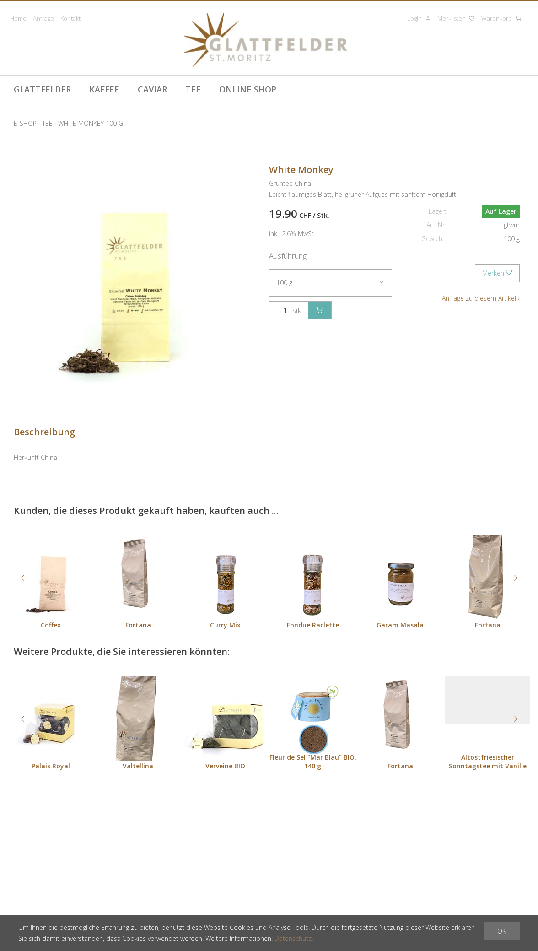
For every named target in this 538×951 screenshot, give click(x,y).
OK (501, 931)
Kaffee (104, 89)
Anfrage (43, 18)
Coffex (51, 625)
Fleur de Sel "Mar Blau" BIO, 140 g (312, 761)
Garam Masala (400, 625)
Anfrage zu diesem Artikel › (481, 298)
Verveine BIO (225, 766)
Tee (193, 89)
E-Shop (25, 123)
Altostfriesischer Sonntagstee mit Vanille (488, 761)
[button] (22, 578)
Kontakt (70, 18)
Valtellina (138, 766)
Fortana (138, 625)
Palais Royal (51, 766)
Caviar (152, 89)
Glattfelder (42, 89)
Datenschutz (293, 938)
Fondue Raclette (313, 625)
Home (18, 18)
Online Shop (247, 89)
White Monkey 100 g (90, 123)
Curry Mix (225, 625)
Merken (497, 273)
